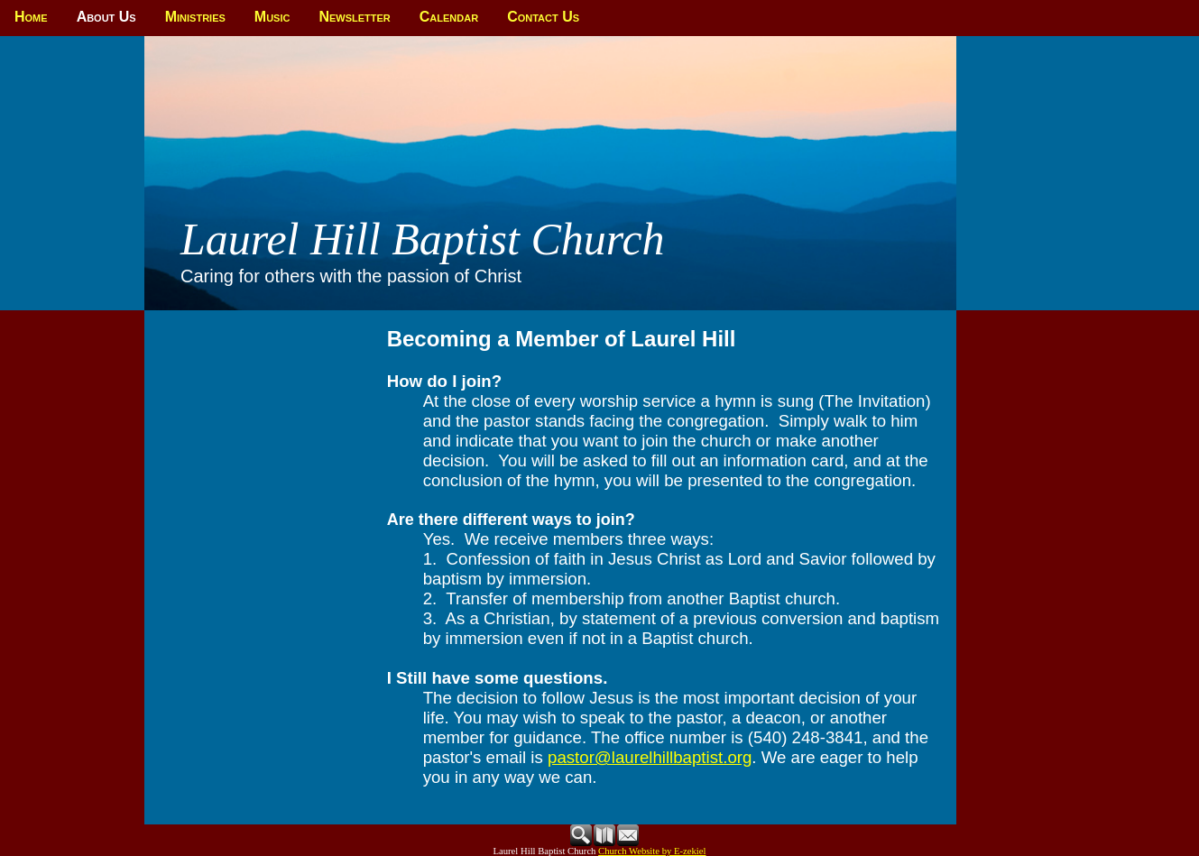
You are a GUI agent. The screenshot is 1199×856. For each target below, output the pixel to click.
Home (31, 16)
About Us (106, 16)
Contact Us (543, 16)
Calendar (449, 16)
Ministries (195, 16)
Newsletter (354, 16)
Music (272, 16)
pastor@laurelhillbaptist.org (650, 757)
